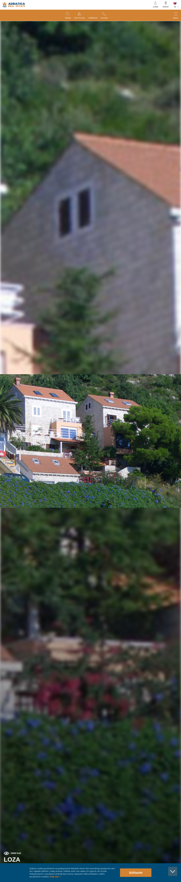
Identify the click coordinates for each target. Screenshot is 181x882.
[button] (168, 35)
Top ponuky (78, 18)
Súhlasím (136, 872)
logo (13, 5)
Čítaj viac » (54, 877)
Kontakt (107, 18)
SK (175, 7)
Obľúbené (94, 18)
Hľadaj (65, 18)
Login (155, 7)
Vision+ (166, 7)
